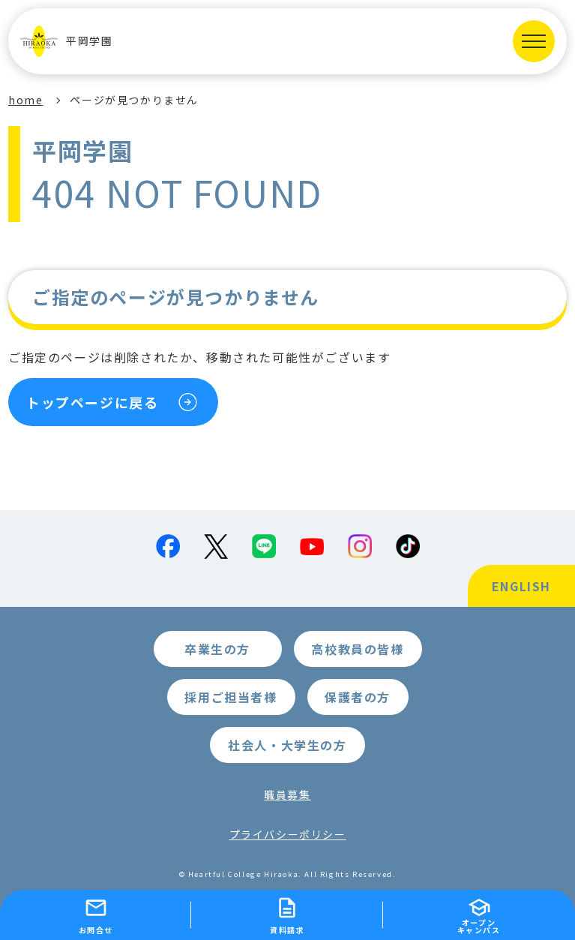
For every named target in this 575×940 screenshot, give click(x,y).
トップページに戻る (92, 402)
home (25, 99)
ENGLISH (521, 586)
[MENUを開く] (534, 41)
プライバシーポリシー (287, 834)
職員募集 (287, 794)
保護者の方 (358, 697)
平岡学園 (66, 41)
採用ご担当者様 (230, 697)
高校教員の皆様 (357, 649)
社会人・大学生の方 (287, 745)
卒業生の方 (217, 649)
